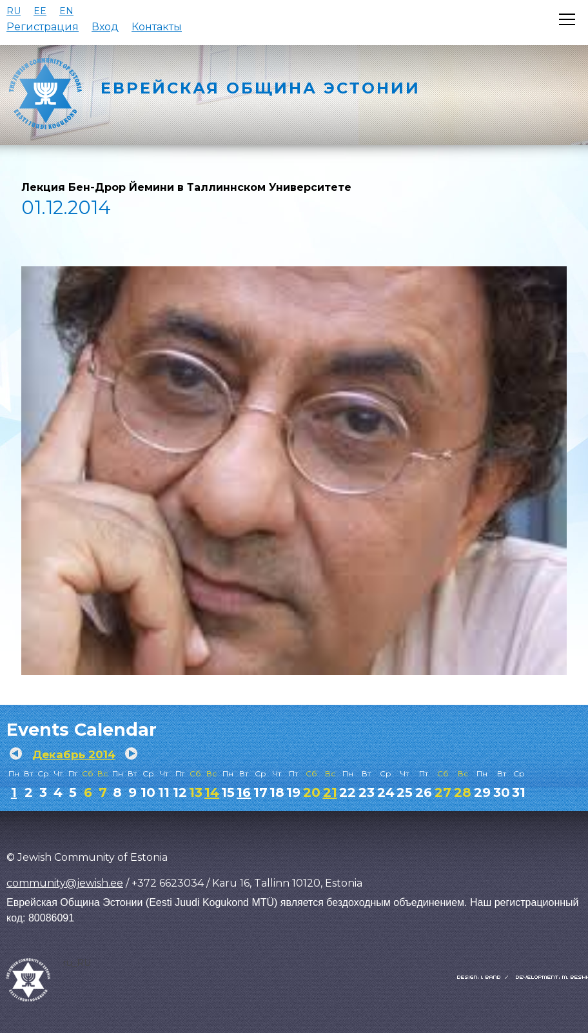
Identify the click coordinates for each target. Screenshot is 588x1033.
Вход (105, 27)
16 (244, 792)
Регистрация (42, 27)
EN (66, 11)
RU (13, 11)
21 (330, 792)
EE (40, 11)
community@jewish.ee (64, 883)
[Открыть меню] (567, 19)
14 (211, 792)
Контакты (157, 27)
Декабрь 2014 (73, 754)
